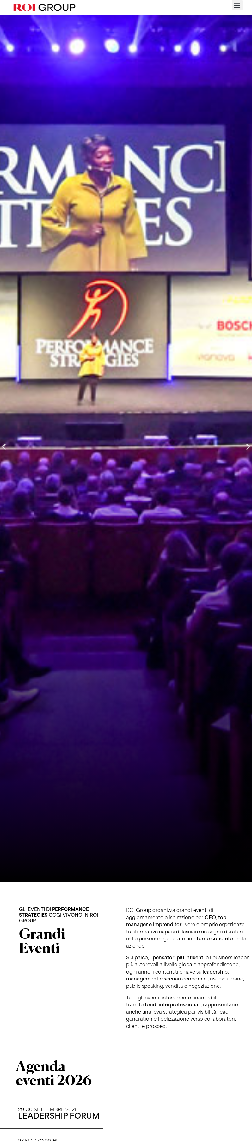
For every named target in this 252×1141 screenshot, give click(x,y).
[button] (237, 5)
